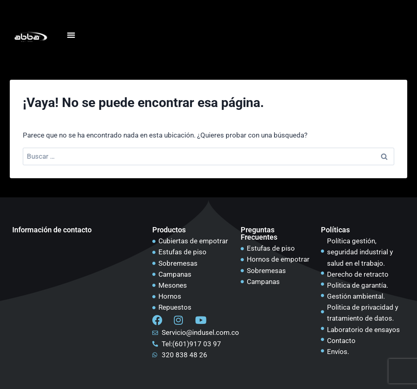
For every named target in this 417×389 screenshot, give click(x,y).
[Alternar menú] (71, 35)
